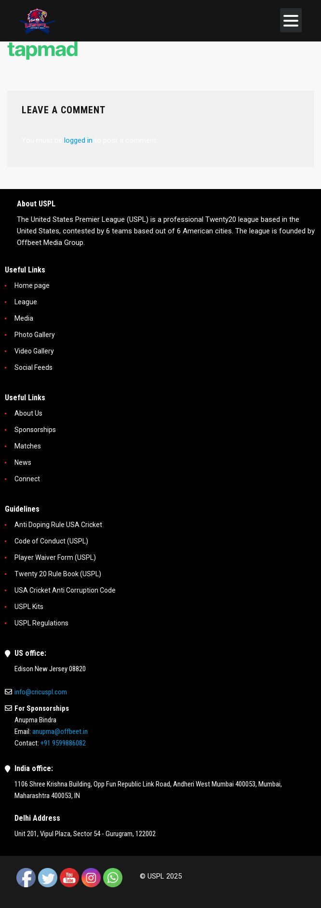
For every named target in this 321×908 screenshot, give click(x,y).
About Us (28, 413)
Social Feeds (33, 367)
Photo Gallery (34, 335)
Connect (27, 479)
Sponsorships (35, 430)
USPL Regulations (41, 623)
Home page (32, 285)
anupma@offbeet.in (60, 731)
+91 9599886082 (63, 743)
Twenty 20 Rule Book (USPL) (57, 574)
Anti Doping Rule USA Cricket (58, 525)
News (22, 462)
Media (23, 318)
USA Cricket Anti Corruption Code (65, 590)
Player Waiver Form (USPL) (55, 557)
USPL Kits (28, 606)
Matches (27, 446)
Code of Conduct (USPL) (51, 541)
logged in (78, 140)
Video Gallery (34, 351)
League (25, 302)
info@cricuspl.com (40, 692)
